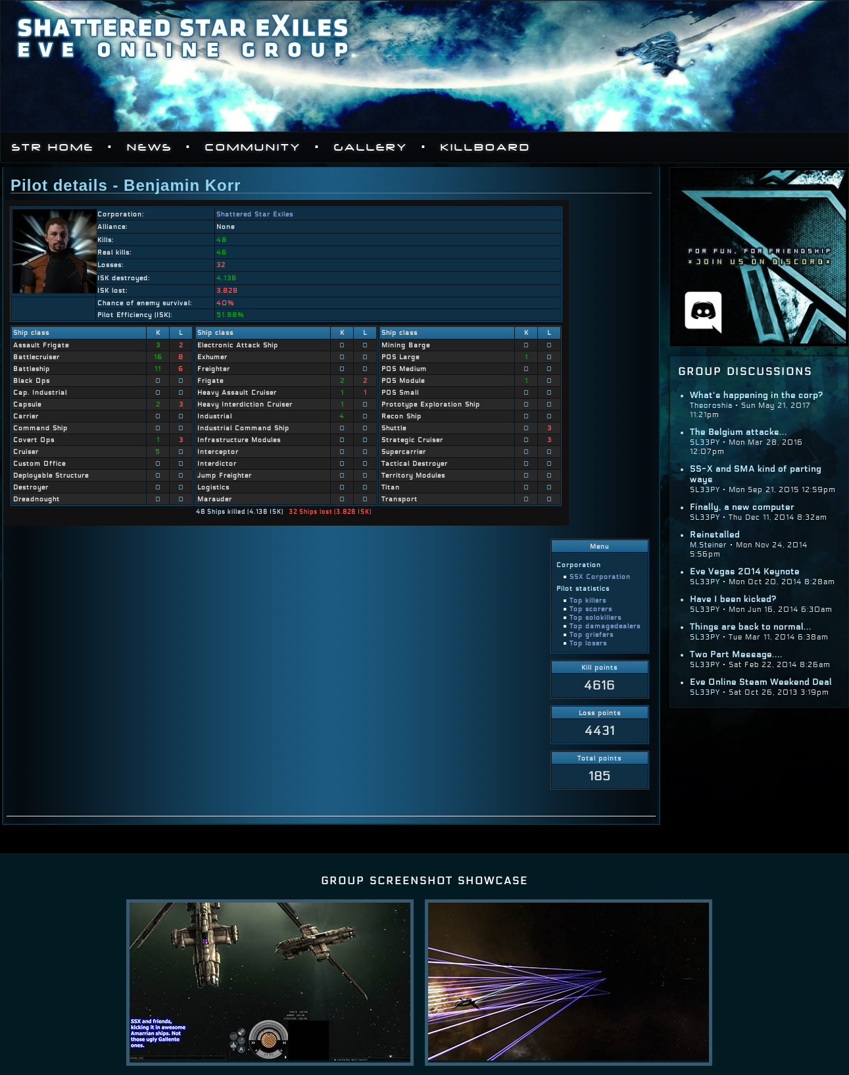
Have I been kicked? (733, 599)
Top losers (588, 643)
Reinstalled (715, 535)
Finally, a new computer (742, 507)
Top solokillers (595, 617)
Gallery (371, 147)
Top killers (588, 600)
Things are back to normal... (751, 627)
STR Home (53, 147)
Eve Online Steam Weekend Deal (761, 682)
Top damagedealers (605, 626)
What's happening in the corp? (756, 395)
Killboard (486, 147)
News (149, 147)
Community (253, 147)
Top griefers (592, 634)
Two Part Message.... (736, 654)
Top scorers (591, 609)
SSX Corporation (600, 576)
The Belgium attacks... (738, 432)
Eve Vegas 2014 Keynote (745, 571)
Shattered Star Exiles (254, 214)
